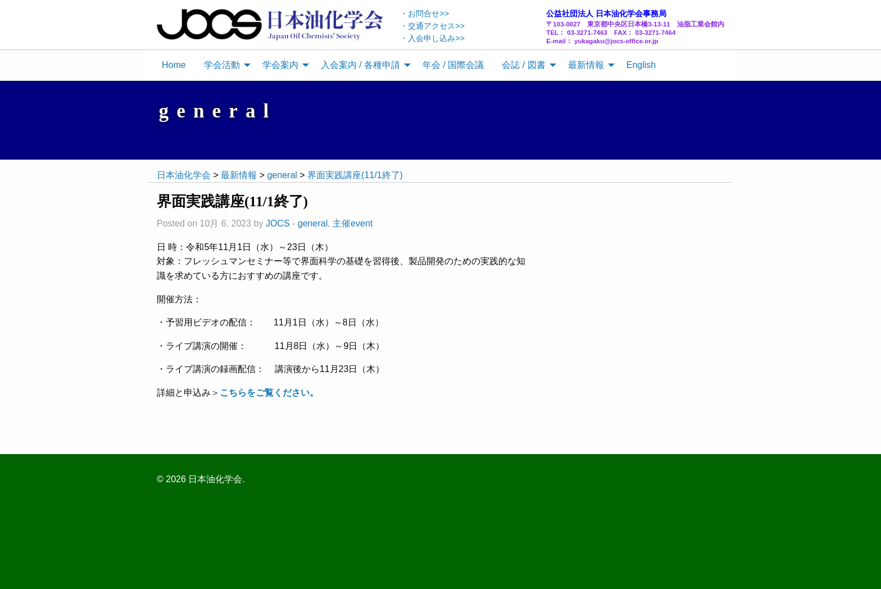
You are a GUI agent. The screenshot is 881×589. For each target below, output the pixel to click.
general (313, 223)
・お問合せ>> (424, 13)
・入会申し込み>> (432, 38)
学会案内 (280, 65)
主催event (353, 223)
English (641, 65)
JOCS (278, 223)
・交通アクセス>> (432, 25)
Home (174, 65)
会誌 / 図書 (523, 65)
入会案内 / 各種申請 (360, 65)
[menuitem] (174, 65)
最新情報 (586, 65)
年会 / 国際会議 (453, 65)
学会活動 (222, 65)
